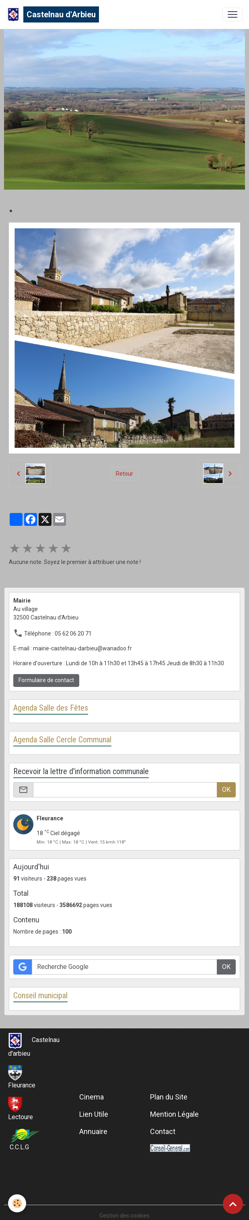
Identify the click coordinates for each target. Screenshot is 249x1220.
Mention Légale (174, 1114)
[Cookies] (17, 1203)
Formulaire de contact (46, 680)
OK (226, 789)
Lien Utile (93, 1114)
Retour (124, 473)
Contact (162, 1131)
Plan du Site (168, 1097)
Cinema (91, 1097)
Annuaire (93, 1131)
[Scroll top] (233, 1204)
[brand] (52, 14)
